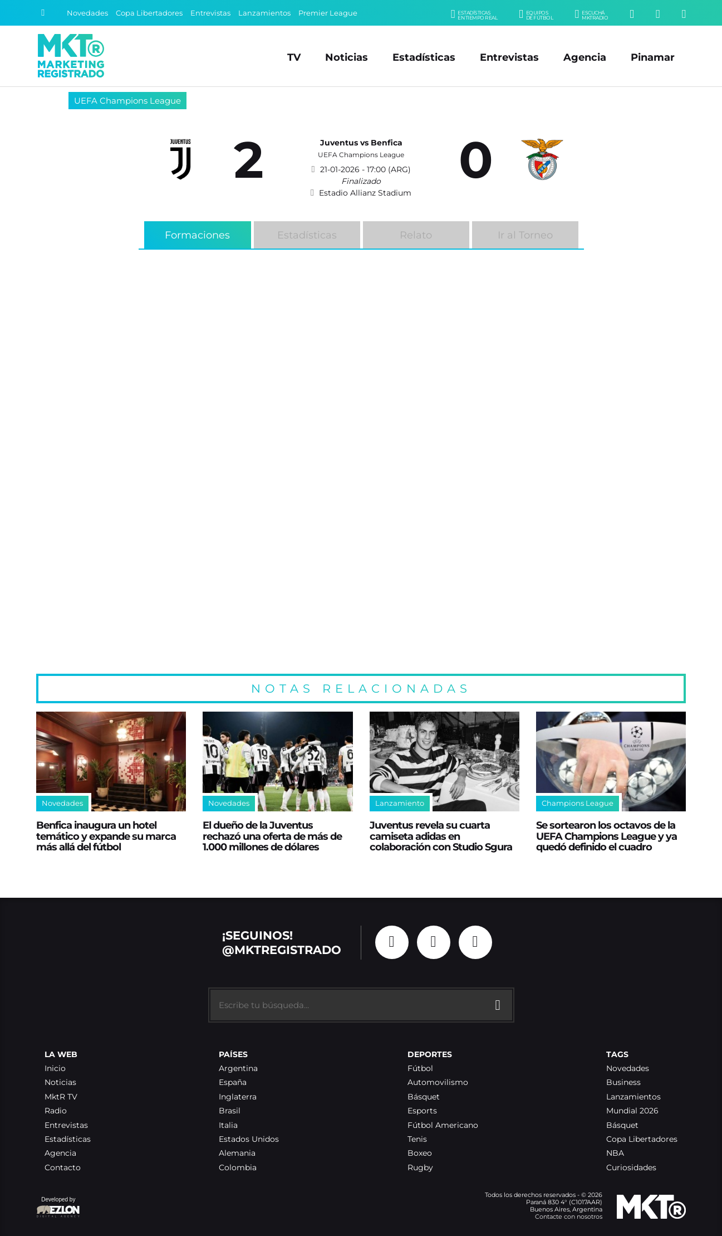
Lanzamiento (399, 803)
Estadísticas (423, 57)
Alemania (237, 1153)
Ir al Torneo (525, 235)
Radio (56, 1111)
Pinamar (653, 57)
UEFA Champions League (127, 100)
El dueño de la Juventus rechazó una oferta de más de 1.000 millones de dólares (272, 836)
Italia (228, 1125)
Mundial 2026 (632, 1111)
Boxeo (419, 1153)
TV (294, 57)
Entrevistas (210, 13)
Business (623, 1082)
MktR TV (61, 1097)
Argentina (238, 1068)
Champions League (577, 803)
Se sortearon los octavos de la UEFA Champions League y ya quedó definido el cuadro (606, 836)
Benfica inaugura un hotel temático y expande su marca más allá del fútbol (106, 836)
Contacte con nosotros (568, 1216)
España (233, 1082)
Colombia (238, 1168)
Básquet (423, 1097)
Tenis (417, 1139)
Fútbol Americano (442, 1125)
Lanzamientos (264, 13)
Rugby (420, 1168)
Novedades (87, 13)
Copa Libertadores (149, 13)
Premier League (327, 13)
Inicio (55, 1068)
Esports (422, 1111)
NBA (615, 1153)
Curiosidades (631, 1168)
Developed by (58, 1207)
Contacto (63, 1168)
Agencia (584, 57)
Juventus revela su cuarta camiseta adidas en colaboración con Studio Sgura (441, 836)
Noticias (346, 57)
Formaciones (197, 235)
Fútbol (420, 1068)
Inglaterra (238, 1097)
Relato (416, 235)
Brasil (229, 1111)
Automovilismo (437, 1082)
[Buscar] (43, 13)
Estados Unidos (249, 1139)
